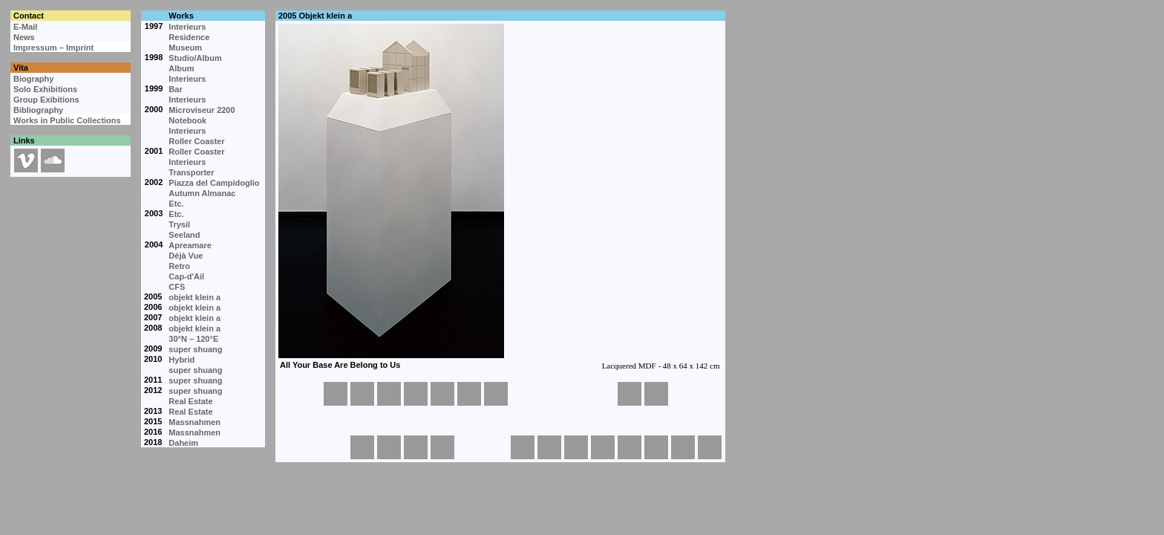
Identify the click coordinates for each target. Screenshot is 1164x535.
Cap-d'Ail (186, 276)
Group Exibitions (46, 99)
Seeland (184, 234)
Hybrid (181, 359)
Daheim (183, 442)
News (24, 37)
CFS (177, 286)
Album (181, 68)
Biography (33, 78)
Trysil (179, 224)
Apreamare (190, 245)
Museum (185, 47)
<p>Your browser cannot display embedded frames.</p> (499, 200)
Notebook (187, 120)
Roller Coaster (196, 141)
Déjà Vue (186, 255)
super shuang (195, 349)
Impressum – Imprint (53, 47)
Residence (189, 37)
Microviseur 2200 (202, 110)
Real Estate (190, 401)
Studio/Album (195, 58)
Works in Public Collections (67, 120)
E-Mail (25, 26)
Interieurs (187, 26)
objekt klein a (194, 297)
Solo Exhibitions (45, 89)
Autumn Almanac (202, 193)
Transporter (191, 172)
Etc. (176, 203)
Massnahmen (194, 422)
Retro (179, 266)
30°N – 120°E (193, 338)
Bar (175, 89)
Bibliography (38, 110)
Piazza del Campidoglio (214, 182)
